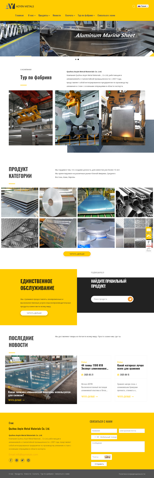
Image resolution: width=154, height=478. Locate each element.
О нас (31, 15)
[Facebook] (11, 457)
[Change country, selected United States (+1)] (95, 434)
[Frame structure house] (77, 114)
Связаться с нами (106, 15)
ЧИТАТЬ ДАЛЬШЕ (77, 251)
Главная (19, 15)
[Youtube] (28, 457)
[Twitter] (22, 457)
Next (151, 27)
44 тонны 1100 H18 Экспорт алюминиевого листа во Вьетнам (123, 363)
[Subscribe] (130, 296)
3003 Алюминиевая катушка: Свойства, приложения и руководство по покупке (92, 363)
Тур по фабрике (85, 15)
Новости (57, 15)
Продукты (43, 15)
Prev (3, 27)
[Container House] (31, 114)
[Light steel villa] (123, 114)
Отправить (99, 461)
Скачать (69, 15)
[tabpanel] (92, 375)
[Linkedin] (17, 457)
